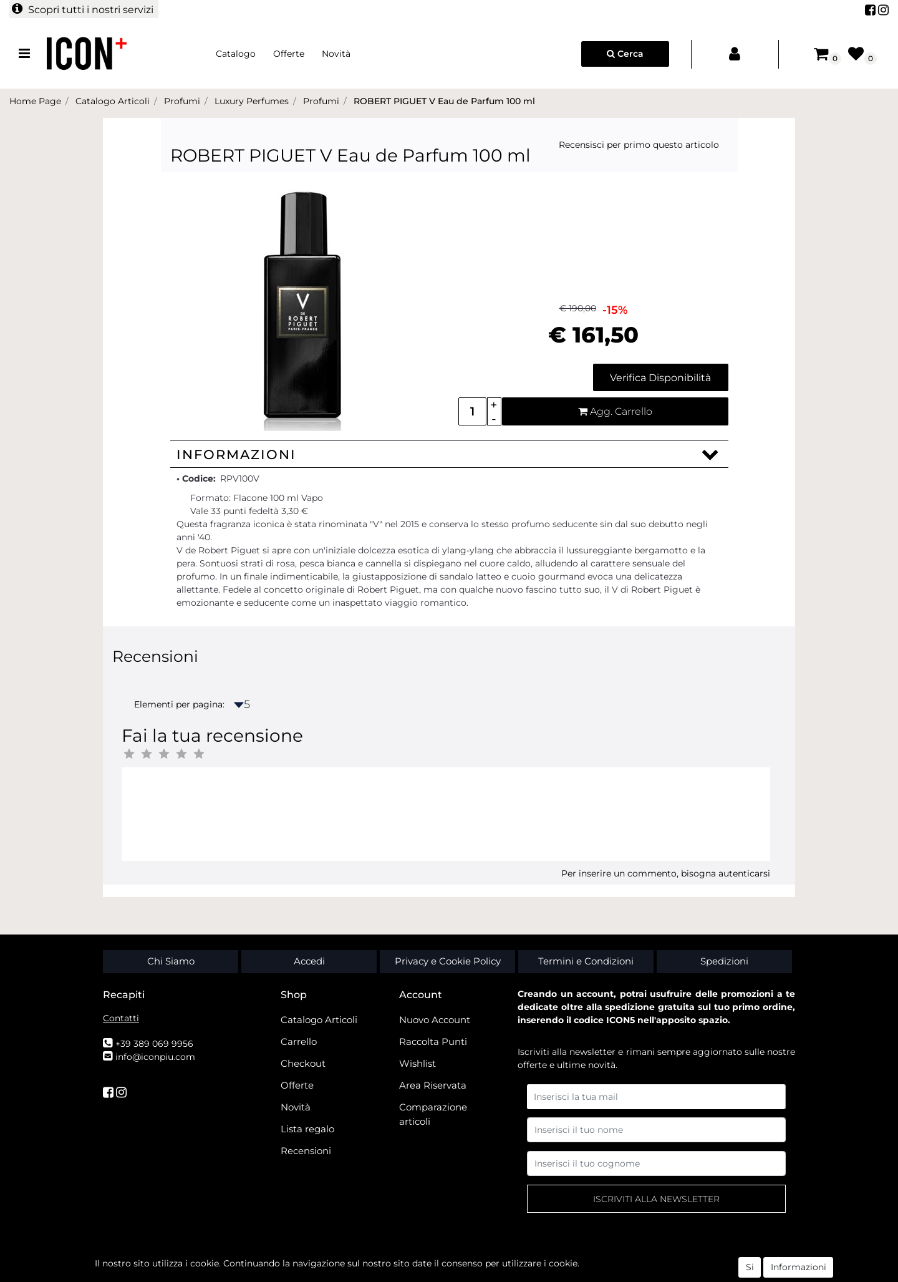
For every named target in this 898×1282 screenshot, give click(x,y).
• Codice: (196, 478)
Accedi (309, 961)
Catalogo (236, 53)
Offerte (288, 53)
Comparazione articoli (433, 1114)
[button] (83, 9)
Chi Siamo (171, 961)
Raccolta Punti (433, 1041)
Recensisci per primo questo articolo (639, 144)
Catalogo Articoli (319, 1020)
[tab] (449, 454)
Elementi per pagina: (179, 704)
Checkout (303, 1063)
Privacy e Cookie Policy (448, 961)
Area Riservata (432, 1085)
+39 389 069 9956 (154, 1043)
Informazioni (236, 454)
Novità (336, 53)
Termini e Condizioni (586, 961)
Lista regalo (307, 1129)
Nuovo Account (434, 1020)
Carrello (299, 1041)
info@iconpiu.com (155, 1056)
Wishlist (417, 1063)
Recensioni (306, 1151)
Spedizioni (724, 961)
